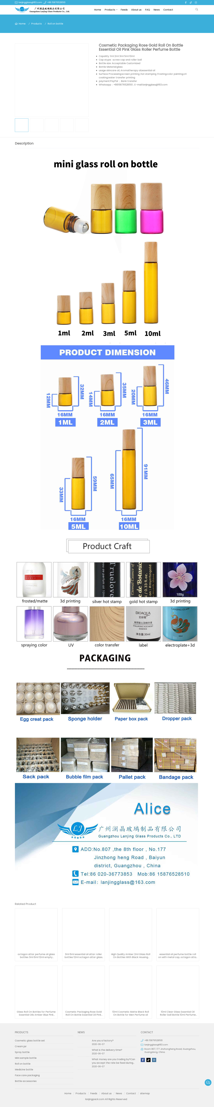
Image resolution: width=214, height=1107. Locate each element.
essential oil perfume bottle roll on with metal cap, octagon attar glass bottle (177, 956)
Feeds (124, 9)
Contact (168, 9)
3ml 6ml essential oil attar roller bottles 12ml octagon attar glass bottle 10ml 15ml (83, 956)
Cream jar (21, 1046)
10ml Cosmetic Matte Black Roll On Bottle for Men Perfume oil (130, 1013)
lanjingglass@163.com (30, 2)
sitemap (145, 1093)
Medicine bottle (24, 1069)
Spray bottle (22, 1052)
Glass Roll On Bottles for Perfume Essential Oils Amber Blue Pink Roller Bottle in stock (36, 1013)
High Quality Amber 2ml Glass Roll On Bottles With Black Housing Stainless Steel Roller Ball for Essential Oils (130, 956)
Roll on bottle (55, 23)
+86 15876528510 (56, 2)
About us (136, 9)
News (157, 9)
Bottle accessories (26, 1081)
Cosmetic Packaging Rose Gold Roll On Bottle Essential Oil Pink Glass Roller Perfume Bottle (83, 1013)
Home (97, 9)
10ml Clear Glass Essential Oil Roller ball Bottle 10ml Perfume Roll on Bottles (178, 1013)
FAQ (147, 9)
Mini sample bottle (26, 1058)
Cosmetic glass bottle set (30, 1040)
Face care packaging (27, 1075)
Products (110, 9)
